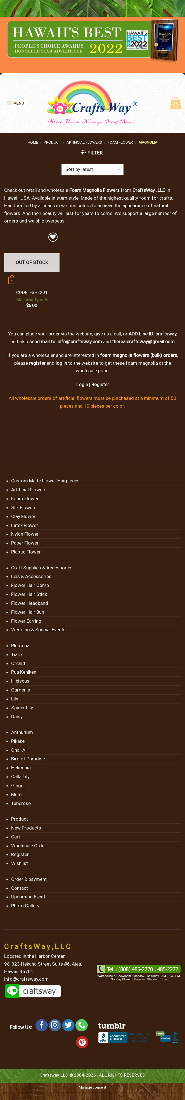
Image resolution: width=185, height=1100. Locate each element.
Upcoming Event (28, 897)
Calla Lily (20, 776)
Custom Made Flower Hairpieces (45, 480)
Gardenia (20, 690)
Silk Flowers (24, 507)
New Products (26, 828)
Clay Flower (23, 516)
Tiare (16, 654)
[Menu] (16, 103)
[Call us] (81, 1025)
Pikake (18, 741)
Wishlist (19, 863)
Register (100, 384)
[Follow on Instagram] (55, 1025)
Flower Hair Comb (30, 585)
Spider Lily (22, 707)
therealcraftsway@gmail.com (143, 341)
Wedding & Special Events (38, 629)
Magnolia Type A (31, 299)
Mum (16, 794)
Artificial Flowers (84, 142)
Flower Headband (29, 603)
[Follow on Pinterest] (82, 1042)
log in (61, 363)
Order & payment (29, 879)
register (37, 363)
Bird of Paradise (28, 758)
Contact (19, 888)
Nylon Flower (25, 534)
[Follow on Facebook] (41, 1025)
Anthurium (22, 732)
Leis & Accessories (31, 576)
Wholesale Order (28, 845)
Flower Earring (26, 621)
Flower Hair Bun (27, 612)
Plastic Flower (26, 552)
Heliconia (21, 767)
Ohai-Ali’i (20, 750)
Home (33, 142)
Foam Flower (120, 142)
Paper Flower (25, 543)
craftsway (165, 334)
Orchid (18, 663)
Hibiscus (20, 681)
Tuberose (21, 803)
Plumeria (20, 645)
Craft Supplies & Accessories (42, 567)
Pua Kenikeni (24, 672)
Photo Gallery (25, 905)
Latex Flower (24, 525)
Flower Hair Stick (29, 594)
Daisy (17, 716)
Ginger (18, 785)
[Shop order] (92, 170)
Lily (14, 699)
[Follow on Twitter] (68, 1025)
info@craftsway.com (80, 341)
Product (52, 142)
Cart (15, 837)
